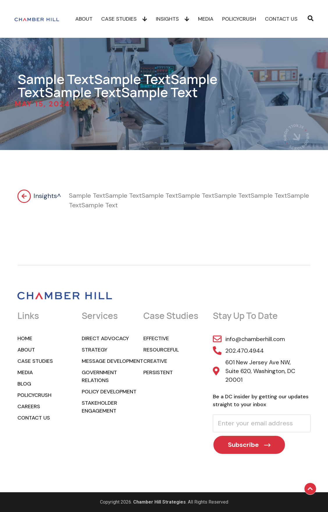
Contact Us (281, 18)
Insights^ (47, 196)
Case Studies (124, 18)
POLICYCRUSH (239, 18)
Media (205, 18)
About (83, 18)
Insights (172, 18)
